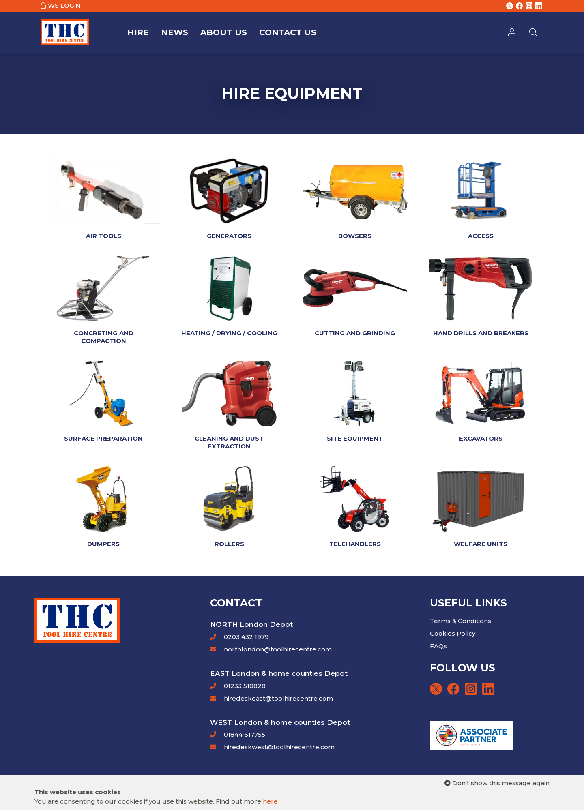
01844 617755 (243, 734)
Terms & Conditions (460, 621)
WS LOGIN (64, 5)
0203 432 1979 (245, 637)
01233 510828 (244, 686)
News (174, 32)
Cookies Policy (452, 633)
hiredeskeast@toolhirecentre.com (278, 698)
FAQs (438, 646)
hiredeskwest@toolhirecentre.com (279, 747)
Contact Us (287, 32)
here (270, 801)
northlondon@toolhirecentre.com (278, 649)
